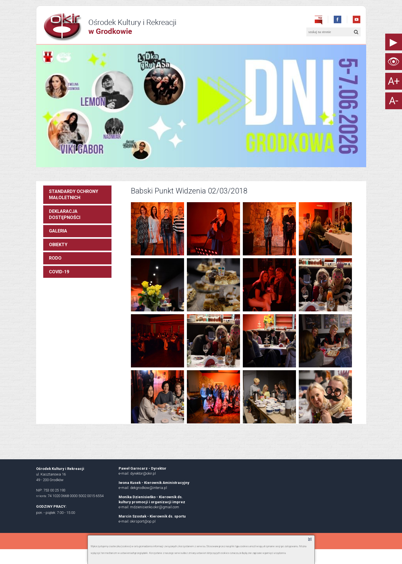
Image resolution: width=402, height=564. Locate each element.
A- (393, 101)
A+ (394, 81)
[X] (310, 539)
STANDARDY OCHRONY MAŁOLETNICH (73, 194)
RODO (55, 258)
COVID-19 (59, 271)
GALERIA (58, 231)
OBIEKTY (58, 244)
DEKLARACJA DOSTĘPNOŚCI (64, 214)
